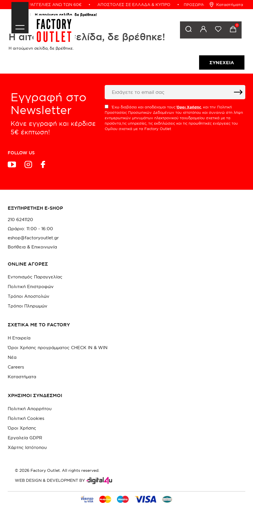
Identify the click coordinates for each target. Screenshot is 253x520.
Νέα (12, 357)
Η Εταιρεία (19, 337)
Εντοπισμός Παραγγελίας (35, 276)
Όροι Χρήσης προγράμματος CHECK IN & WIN (58, 347)
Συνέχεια (221, 62)
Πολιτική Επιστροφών (31, 286)
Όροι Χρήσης (22, 428)
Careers (16, 367)
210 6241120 (20, 219)
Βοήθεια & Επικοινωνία (32, 247)
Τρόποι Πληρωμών (27, 305)
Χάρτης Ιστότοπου (27, 447)
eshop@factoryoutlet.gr (33, 238)
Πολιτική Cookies (26, 418)
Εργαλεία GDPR (25, 437)
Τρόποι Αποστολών (28, 296)
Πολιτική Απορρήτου (30, 408)
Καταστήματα (226, 4)
